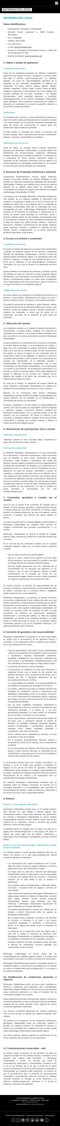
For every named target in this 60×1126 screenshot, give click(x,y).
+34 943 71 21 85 (32, 1102)
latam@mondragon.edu (36, 1104)
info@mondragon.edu (22, 47)
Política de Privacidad (15, 1115)
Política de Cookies (35, 1115)
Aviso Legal (50, 1115)
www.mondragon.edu (33, 56)
